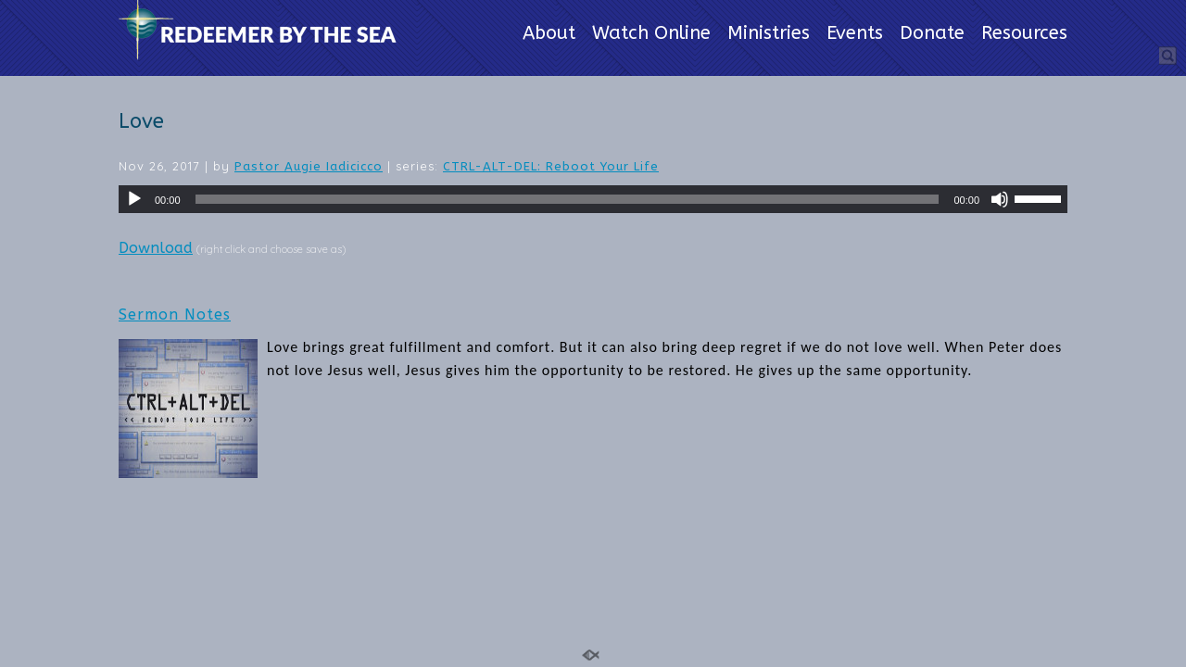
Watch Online (651, 34)
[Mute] (999, 199)
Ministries (768, 34)
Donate (932, 34)
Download (156, 248)
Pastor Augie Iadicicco (308, 166)
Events (854, 34)
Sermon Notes (175, 314)
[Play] (134, 199)
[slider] (568, 199)
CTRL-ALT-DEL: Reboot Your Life (551, 166)
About (549, 34)
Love (141, 121)
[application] (593, 199)
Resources (1024, 34)
